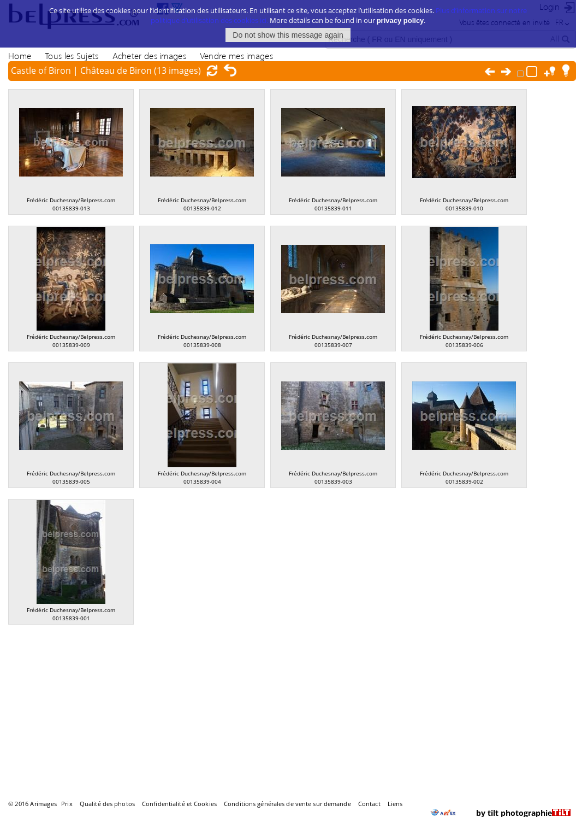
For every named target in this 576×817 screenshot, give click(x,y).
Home (19, 55)
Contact (369, 804)
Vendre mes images (236, 55)
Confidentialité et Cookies (179, 804)
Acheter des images (149, 55)
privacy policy (400, 12)
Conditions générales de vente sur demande (287, 804)
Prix (66, 804)
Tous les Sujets (71, 55)
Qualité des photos (107, 804)
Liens (395, 804)
